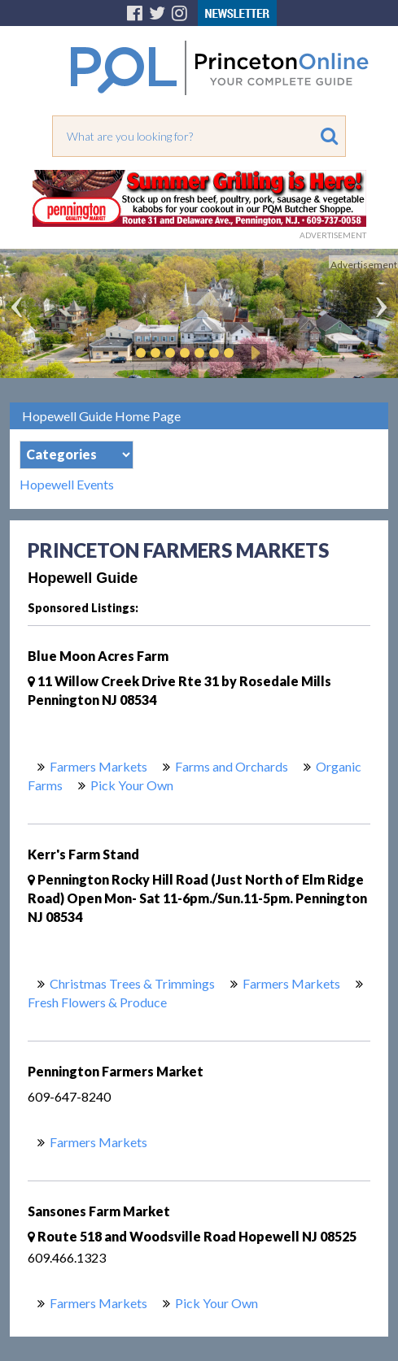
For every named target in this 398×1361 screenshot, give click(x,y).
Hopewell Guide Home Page (101, 416)
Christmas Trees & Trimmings (132, 983)
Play (253, 353)
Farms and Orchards (231, 766)
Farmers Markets (98, 766)
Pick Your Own (131, 785)
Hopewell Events (67, 484)
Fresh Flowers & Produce (97, 1002)
